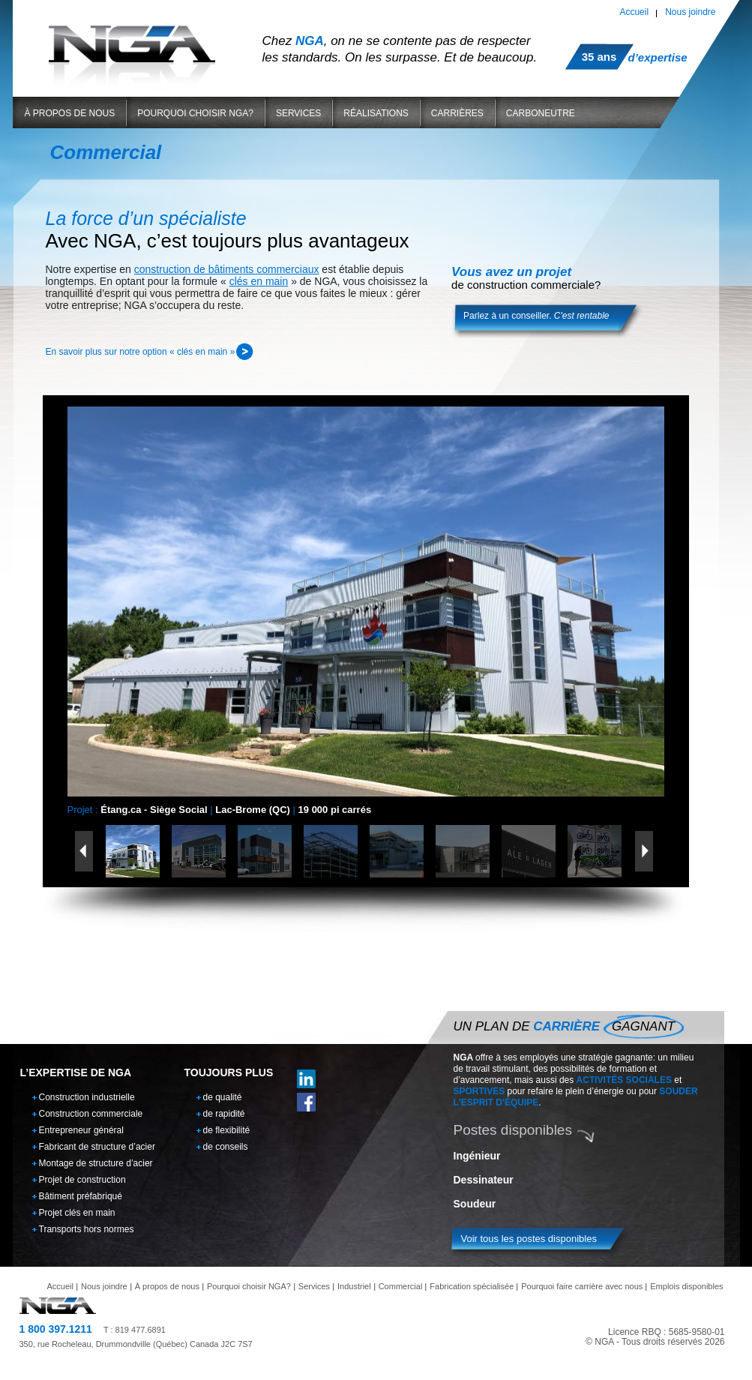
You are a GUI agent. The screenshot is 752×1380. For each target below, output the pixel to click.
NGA (132, 44)
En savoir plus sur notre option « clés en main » (140, 351)
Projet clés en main (77, 1213)
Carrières (457, 113)
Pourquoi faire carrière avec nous (582, 1286)
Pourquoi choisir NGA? (195, 113)
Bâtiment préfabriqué (80, 1196)
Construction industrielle (87, 1097)
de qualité (222, 1097)
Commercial (401, 1286)
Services (298, 113)
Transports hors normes (86, 1229)
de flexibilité (226, 1130)
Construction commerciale (91, 1113)
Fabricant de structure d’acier (97, 1147)
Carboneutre (540, 113)
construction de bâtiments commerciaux (226, 269)
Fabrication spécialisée (472, 1286)
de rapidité (224, 1113)
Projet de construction (82, 1179)
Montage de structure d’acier (96, 1163)
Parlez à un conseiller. (536, 315)
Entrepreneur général (81, 1130)
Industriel (354, 1286)
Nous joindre (690, 12)
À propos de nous (70, 113)
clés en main (259, 281)
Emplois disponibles (686, 1286)
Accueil (634, 12)
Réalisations (375, 113)
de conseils (225, 1147)
